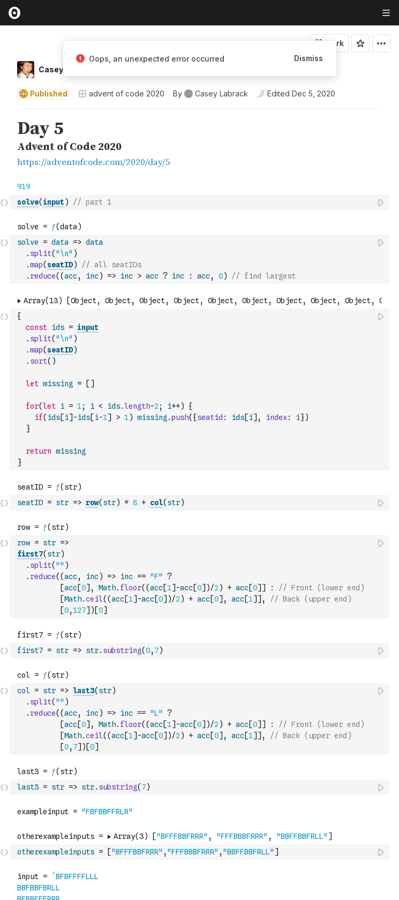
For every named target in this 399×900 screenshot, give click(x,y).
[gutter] (5, 144)
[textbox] (200, 202)
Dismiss (308, 58)
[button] (4, 114)
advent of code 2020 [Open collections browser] (121, 93)
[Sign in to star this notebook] (360, 43)
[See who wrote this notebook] (210, 93)
